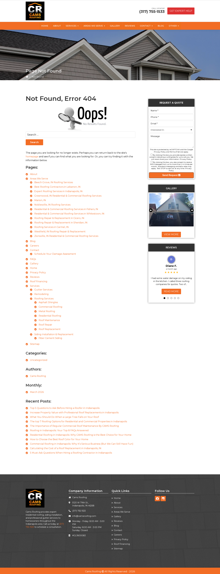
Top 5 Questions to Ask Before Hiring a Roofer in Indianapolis (65, 408)
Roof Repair (45, 324)
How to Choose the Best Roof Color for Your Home (59, 439)
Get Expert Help (181, 11)
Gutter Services (43, 289)
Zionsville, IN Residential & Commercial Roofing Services (66, 236)
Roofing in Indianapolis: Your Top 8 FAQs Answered (59, 430)
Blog (32, 241)
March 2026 (37, 392)
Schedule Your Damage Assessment (55, 254)
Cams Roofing (38, 376)
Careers (34, 245)
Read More (171, 291)
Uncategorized (38, 360)
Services (34, 286)
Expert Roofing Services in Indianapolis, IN (58, 191)
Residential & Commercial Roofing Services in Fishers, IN (66, 209)
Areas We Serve (39, 178)
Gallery (34, 263)
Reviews (34, 277)
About (33, 174)
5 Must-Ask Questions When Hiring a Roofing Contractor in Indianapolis (71, 452)
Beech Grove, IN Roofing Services (53, 182)
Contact (34, 250)
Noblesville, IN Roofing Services (52, 204)
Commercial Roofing (50, 306)
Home (33, 268)
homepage (32, 156)
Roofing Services (44, 298)
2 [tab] (168, 298)
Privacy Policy (38, 272)
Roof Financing (38, 281)
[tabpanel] (171, 274)
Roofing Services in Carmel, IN (51, 227)
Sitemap (35, 344)
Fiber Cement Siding (50, 338)
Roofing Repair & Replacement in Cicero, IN (59, 218)
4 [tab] (175, 298)
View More (171, 234)
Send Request (171, 175)
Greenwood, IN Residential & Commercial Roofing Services (67, 195)
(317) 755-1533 (152, 11)
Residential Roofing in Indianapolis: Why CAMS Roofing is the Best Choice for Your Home (80, 435)
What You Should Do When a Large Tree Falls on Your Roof (64, 417)
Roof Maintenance (49, 320)
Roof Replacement (50, 329)
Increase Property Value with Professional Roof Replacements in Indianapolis (74, 412)
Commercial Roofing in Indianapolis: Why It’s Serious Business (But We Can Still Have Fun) (81, 443)
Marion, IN (40, 200)
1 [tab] (164, 298)
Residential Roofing (50, 315)
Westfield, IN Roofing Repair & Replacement (60, 231)
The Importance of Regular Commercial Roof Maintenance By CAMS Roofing (74, 426)
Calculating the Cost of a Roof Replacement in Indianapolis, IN (65, 448)
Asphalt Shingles (48, 302)
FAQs (33, 259)
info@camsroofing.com (84, 516)
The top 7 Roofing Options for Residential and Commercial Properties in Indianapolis (78, 421)
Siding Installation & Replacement (53, 334)
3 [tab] (171, 298)
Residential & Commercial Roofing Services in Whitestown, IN (69, 213)
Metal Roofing (47, 311)
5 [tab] (178, 298)
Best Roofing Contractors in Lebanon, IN (57, 186)
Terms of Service (176, 152)
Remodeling (41, 294)
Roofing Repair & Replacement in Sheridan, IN (60, 222)
